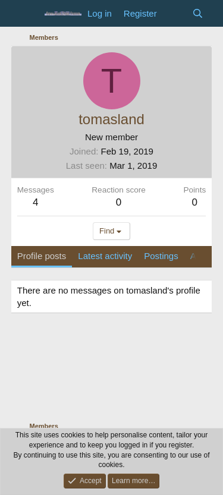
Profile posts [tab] (42, 256)
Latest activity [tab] (105, 256)
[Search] (197, 13)
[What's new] (174, 13)
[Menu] (28, 14)
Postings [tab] (161, 256)
